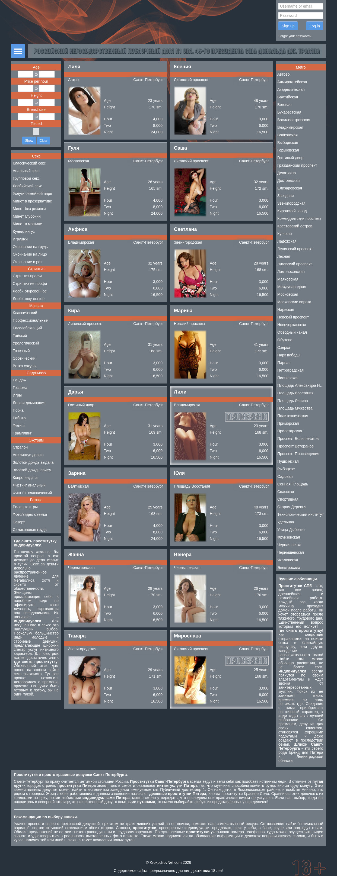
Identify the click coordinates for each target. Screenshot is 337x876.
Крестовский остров (294, 226)
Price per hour (36, 81)
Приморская (288, 423)
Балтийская (78, 486)
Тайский (20, 335)
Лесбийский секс (27, 186)
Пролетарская (289, 431)
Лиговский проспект (191, 80)
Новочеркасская (291, 325)
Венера (183, 554)
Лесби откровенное (30, 291)
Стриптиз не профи (30, 283)
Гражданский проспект (297, 165)
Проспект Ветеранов (295, 446)
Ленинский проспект (295, 249)
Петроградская (290, 370)
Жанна (76, 554)
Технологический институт (300, 514)
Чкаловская (287, 560)
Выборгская (287, 142)
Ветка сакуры (24, 366)
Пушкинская (288, 461)
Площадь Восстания (192, 486)
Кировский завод (292, 211)
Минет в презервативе (32, 201)
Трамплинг (22, 433)
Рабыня (19, 418)
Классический (25, 313)
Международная (291, 287)
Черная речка (289, 545)
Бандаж (19, 380)
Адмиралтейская (292, 82)
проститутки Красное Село (245, 793)
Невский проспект (189, 323)
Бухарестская (289, 112)
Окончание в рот (27, 262)
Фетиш (18, 425)
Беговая (284, 104)
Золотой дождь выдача (33, 462)
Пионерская (287, 378)
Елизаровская (289, 188)
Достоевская (288, 180)
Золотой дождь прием (32, 470)
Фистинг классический (32, 493)
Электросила (288, 567)
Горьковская (288, 150)
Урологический (26, 343)
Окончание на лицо (30, 254)
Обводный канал (292, 332)
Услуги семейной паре (32, 193)
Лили (180, 392)
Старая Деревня (291, 507)
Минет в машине (27, 224)
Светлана (185, 229)
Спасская (285, 491)
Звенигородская (188, 242)
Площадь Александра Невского (301, 385)
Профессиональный (30, 320)
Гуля (73, 148)
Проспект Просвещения (298, 454)
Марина (183, 310)
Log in (315, 26)
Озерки (283, 347)
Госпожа (20, 387)
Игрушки (20, 239)
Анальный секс (26, 171)
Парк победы (288, 355)
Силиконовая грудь (30, 529)
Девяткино (286, 173)
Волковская (287, 135)
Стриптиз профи (27, 276)
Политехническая (292, 416)
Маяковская (287, 279)
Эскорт (19, 522)
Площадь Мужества (294, 408)
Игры (17, 395)
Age (36, 67)
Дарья (75, 392)
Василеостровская (293, 120)
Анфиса (77, 229)
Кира (74, 310)
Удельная (285, 522)
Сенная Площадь (292, 484)
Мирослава (187, 636)
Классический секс (29, 163)
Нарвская (285, 309)
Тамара (77, 636)
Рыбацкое (286, 469)
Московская (78, 161)
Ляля (74, 66)
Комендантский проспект (299, 218)
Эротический (24, 358)
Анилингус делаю (28, 455)
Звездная (285, 196)
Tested (36, 123)
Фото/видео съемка (30, 514)
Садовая (285, 476)
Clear (43, 141)
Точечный (21, 351)
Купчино (284, 233)
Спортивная (287, 499)
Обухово (284, 340)
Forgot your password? (294, 36)
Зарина (76, 473)
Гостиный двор (81, 405)
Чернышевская (81, 567)
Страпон (20, 447)
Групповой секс (26, 178)
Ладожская (287, 241)
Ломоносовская (291, 271)
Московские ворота (294, 302)
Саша (180, 148)
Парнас (283, 362)
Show (29, 141)
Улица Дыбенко (291, 529)
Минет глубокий (27, 216)
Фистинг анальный (29, 485)
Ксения (182, 66)
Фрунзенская (288, 537)
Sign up (288, 26)
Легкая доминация (29, 403)
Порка (18, 410)
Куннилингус (24, 231)
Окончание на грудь (30, 246)
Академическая (291, 89)
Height (36, 95)
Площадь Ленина (292, 400)
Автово (74, 80)
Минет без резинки (29, 209)
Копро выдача (25, 477)
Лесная (283, 256)
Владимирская (81, 242)
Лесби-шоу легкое (28, 299)
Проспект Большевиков (298, 438)
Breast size (36, 109)
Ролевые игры (25, 507)
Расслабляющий (27, 328)
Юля (179, 473)
